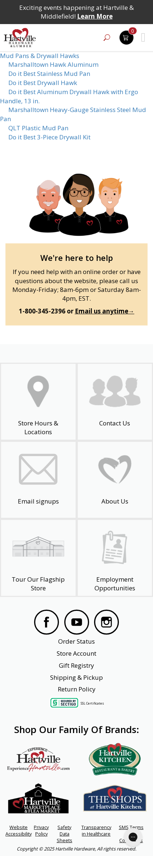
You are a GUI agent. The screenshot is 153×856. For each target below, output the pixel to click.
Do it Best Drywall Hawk (42, 82)
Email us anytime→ (104, 311)
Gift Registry (76, 665)
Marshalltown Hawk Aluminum (53, 64)
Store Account (76, 653)
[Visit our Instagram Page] (106, 623)
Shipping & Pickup (76, 677)
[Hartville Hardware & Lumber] (20, 37)
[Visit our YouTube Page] (76, 623)
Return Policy (77, 689)
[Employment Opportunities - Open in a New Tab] (115, 558)
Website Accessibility (18, 830)
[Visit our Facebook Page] (46, 623)
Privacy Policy (41, 830)
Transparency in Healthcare (96, 830)
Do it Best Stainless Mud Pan (49, 73)
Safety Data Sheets (64, 834)
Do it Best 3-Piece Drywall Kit (49, 137)
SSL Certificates (92, 703)
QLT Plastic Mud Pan (38, 128)
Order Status (76, 641)
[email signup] (38, 480)
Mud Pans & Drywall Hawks (39, 55)
